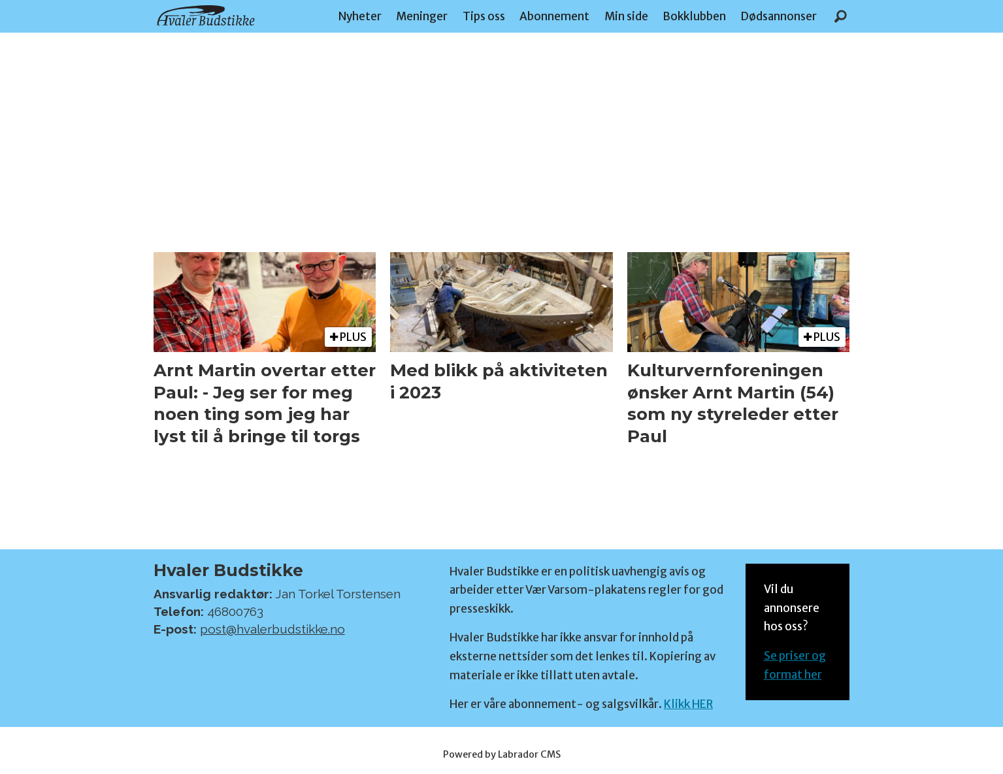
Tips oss (484, 16)
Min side (626, 16)
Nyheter (360, 16)
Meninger (422, 16)
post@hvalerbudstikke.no (272, 629)
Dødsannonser (778, 16)
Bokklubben (694, 16)
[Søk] (841, 16)
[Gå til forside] (206, 15)
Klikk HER (688, 704)
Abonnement (554, 16)
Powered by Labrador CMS (502, 754)
